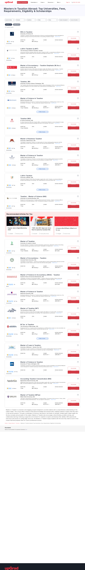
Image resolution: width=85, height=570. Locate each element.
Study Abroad (12, 423)
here (26, 429)
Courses (18, 423)
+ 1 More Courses (41, 111)
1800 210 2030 (76, 2)
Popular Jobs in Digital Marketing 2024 (17, 228)
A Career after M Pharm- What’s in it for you (66, 229)
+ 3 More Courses (41, 189)
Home (6, 423)
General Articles (67, 233)
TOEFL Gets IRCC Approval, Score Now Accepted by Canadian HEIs (41, 228)
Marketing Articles (19, 233)
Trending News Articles (44, 233)
